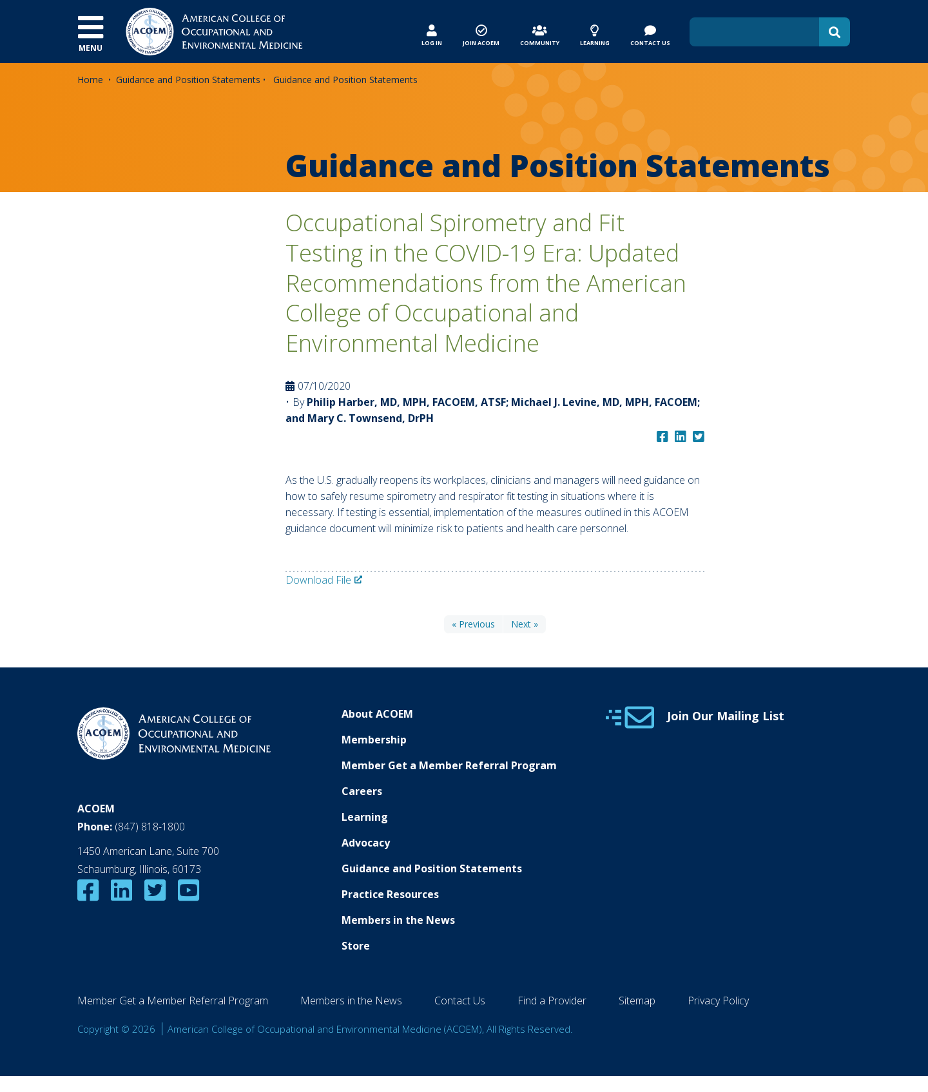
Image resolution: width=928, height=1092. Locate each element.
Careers (362, 791)
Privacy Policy (718, 1000)
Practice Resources (390, 894)
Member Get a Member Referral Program (449, 765)
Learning (365, 817)
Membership (374, 740)
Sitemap (637, 1000)
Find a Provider (551, 1000)
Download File (318, 580)
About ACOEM (377, 714)
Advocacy (366, 843)
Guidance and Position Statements (188, 79)
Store (356, 946)
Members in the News (398, 920)
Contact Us (459, 1000)
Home (90, 79)
